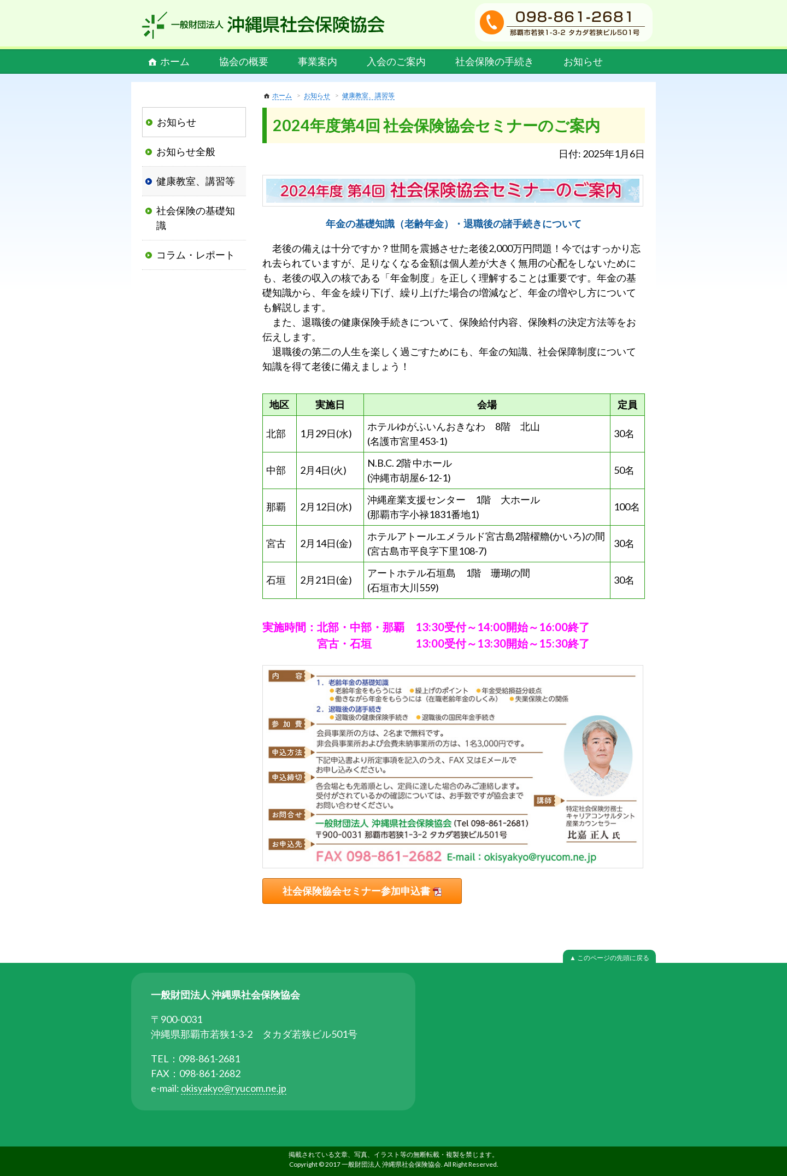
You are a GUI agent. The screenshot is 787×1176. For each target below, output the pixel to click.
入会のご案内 (396, 61)
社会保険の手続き (494, 61)
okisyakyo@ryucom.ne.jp (233, 1088)
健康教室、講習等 (368, 95)
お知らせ (583, 61)
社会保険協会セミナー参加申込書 (356, 891)
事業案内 (317, 61)
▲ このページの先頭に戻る (609, 958)
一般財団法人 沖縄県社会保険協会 (263, 25)
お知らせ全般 (185, 151)
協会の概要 (243, 61)
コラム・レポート (195, 255)
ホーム (175, 61)
